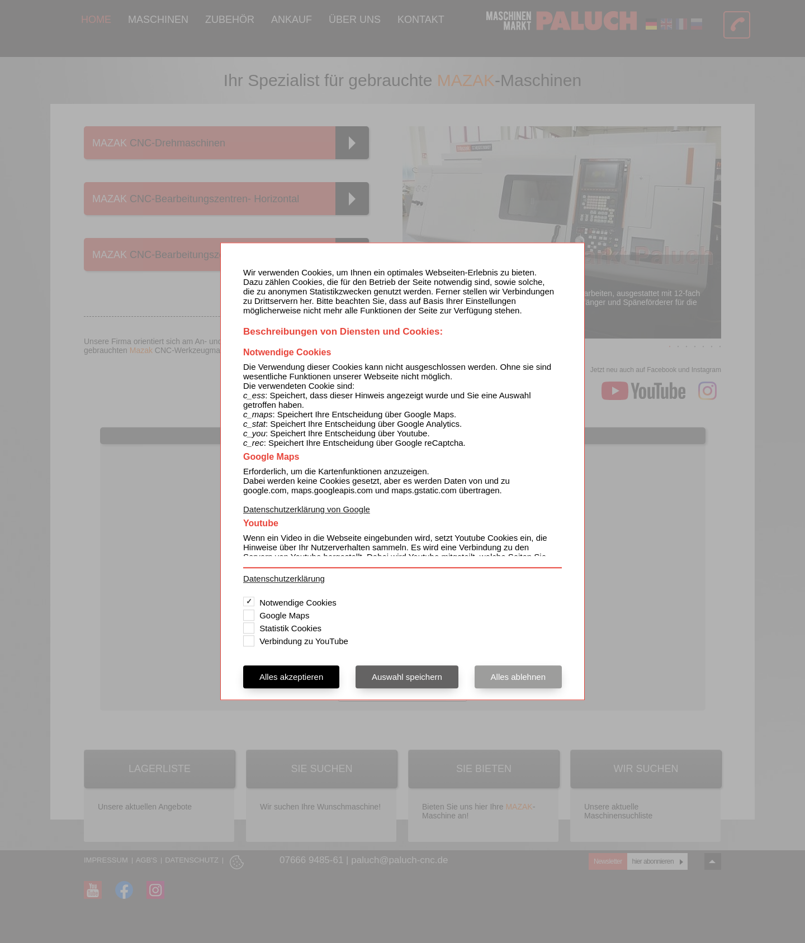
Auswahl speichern (407, 677)
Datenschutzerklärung (284, 579)
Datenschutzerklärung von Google (306, 509)
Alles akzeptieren (291, 677)
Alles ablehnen (518, 677)
